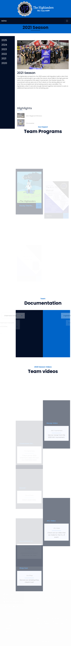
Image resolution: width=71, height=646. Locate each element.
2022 (4, 54)
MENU (4, 21)
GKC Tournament (56, 448)
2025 (4, 40)
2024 (4, 44)
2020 (4, 63)
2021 (3, 58)
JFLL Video (56, 545)
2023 (4, 49)
